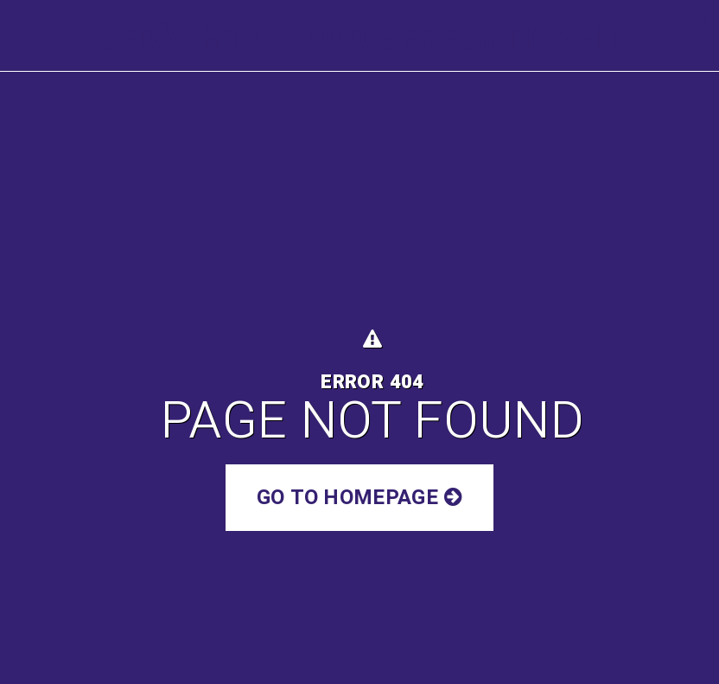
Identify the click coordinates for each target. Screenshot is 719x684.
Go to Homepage (359, 498)
